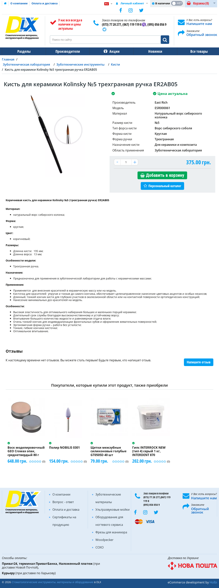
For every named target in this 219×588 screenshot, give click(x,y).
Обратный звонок (201, 34)
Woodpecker (104, 540)
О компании (19, 3)
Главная (8, 59)
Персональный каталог (164, 186)
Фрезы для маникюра (111, 532)
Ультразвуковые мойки (112, 509)
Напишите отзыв (199, 362)
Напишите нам (199, 23)
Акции (113, 51)
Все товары (195, 51)
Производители (66, 51)
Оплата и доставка (45, 3)
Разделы (23, 51)
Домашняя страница (5, 3)
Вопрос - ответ (63, 502)
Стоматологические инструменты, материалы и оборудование (52, 582)
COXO (99, 547)
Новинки (153, 51)
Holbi (213, 582)
